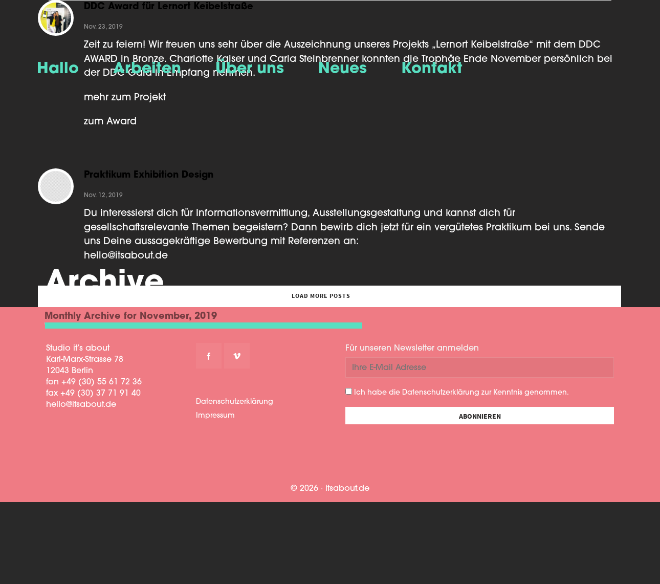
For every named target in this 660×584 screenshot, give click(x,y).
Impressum (215, 416)
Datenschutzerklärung (234, 402)
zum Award (110, 122)
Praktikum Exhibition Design (148, 181)
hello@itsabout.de (126, 262)
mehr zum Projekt (125, 98)
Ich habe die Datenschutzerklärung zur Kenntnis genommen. (457, 392)
